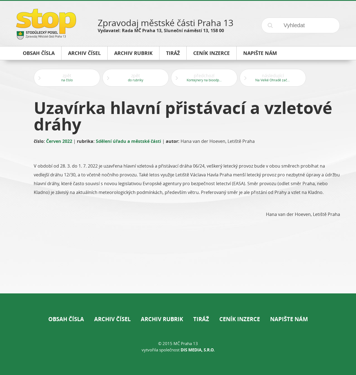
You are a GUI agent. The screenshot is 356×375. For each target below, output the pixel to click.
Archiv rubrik (162, 319)
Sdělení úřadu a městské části (128, 141)
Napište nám (289, 319)
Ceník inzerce (239, 319)
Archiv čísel (112, 319)
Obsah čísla (66, 319)
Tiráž (201, 319)
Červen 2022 (59, 141)
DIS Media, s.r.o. (198, 350)
